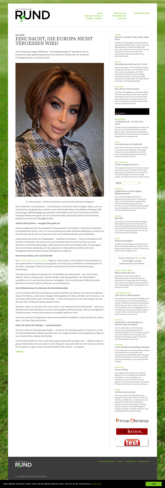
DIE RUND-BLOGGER (106, 461)
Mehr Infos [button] (97, 484)
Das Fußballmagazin (32, 15)
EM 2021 (138, 258)
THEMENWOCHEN (141, 13)
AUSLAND (121, 18)
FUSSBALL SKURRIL (94, 18)
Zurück (19, 352)
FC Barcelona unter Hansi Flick (33, 260)
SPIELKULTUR (120, 13)
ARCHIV (120, 461)
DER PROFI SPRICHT (93, 16)
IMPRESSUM (130, 461)
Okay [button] (154, 484)
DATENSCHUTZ (143, 461)
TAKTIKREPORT (119, 16)
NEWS (100, 13)
